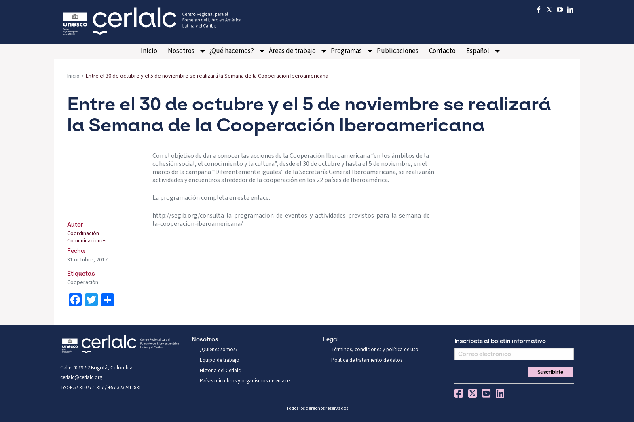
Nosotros (181, 51)
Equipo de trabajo (219, 360)
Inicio (149, 51)
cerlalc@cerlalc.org (81, 377)
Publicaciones (397, 51)
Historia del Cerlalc (220, 370)
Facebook (458, 393)
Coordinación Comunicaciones (87, 237)
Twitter (472, 393)
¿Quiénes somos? (219, 349)
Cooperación (82, 282)
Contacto (442, 51)
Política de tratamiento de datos (366, 360)
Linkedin (500, 393)
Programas (346, 51)
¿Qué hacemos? (231, 51)
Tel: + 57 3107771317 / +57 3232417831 (100, 387)
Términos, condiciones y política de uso (374, 349)
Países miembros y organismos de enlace (245, 380)
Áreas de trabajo (292, 51)
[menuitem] (149, 51)
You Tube (486, 393)
